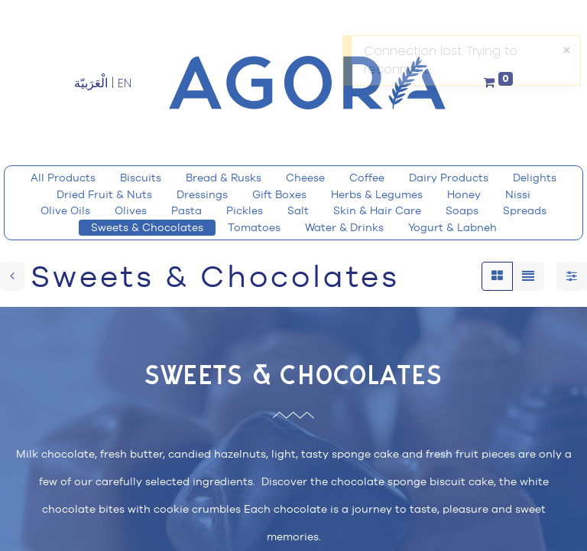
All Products (63, 177)
